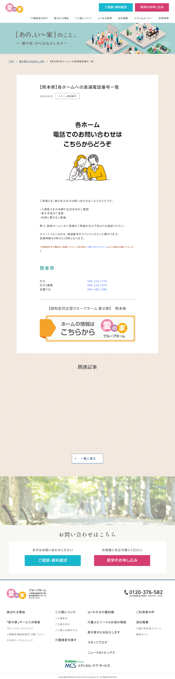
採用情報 (164, 18)
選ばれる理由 (61, 18)
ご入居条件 (61, 619)
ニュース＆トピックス (101, 653)
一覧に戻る (88, 459)
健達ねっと (142, 635)
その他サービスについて (20, 641)
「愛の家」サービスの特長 (24, 623)
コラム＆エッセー (143, 18)
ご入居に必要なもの (66, 631)
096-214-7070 (97, 286)
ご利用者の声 (145, 613)
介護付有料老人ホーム (149, 629)
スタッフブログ (97, 643)
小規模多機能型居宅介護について (26, 635)
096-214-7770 (97, 281)
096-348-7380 (97, 290)
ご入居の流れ (62, 625)
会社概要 (123, 18)
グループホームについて (20, 629)
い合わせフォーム (100, 247)
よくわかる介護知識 (101, 613)
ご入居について (83, 18)
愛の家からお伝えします (104, 633)
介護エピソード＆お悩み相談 (107, 623)
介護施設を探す (39, 18)
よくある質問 (105, 18)
